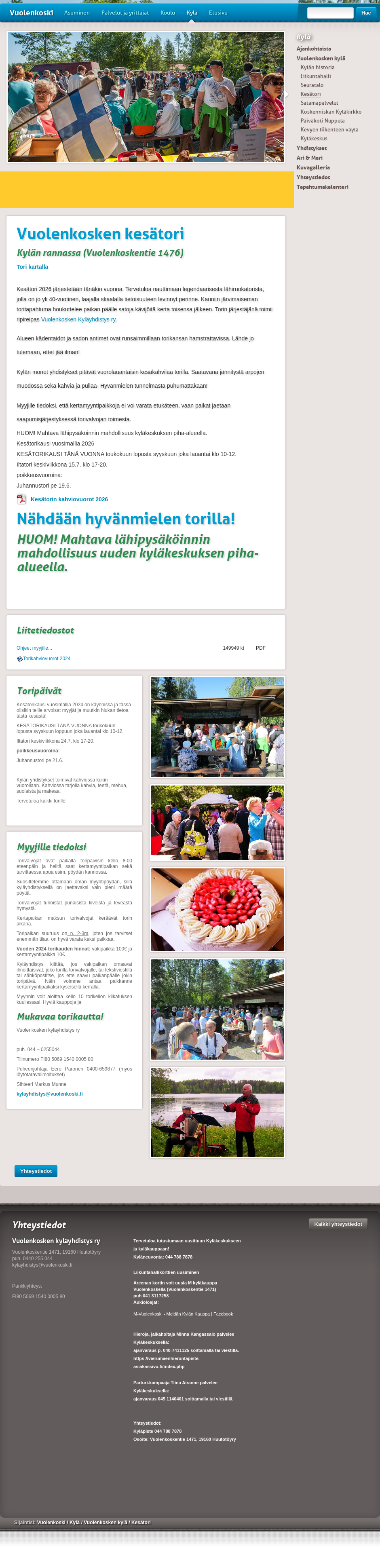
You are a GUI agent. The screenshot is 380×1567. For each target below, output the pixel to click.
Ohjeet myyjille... (34, 648)
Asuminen (77, 12)
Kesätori (311, 94)
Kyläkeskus (314, 138)
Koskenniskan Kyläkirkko (331, 111)
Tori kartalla (32, 267)
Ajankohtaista (314, 48)
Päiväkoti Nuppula (323, 120)
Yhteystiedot (36, 1171)
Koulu (167, 12)
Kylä (192, 15)
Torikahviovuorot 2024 (46, 658)
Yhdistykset (312, 148)
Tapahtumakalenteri (322, 186)
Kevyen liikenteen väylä (330, 129)
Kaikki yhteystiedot (339, 1224)
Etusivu (218, 12)
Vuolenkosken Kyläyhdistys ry (78, 319)
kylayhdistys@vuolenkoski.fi (50, 1094)
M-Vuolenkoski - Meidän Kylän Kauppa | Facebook (183, 1313)
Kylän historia (318, 67)
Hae (366, 13)
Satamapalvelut (319, 102)
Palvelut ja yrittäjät (125, 12)
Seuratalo (312, 85)
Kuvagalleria (313, 167)
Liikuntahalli (316, 76)
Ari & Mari (310, 157)
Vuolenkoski (31, 12)
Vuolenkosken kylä (321, 58)
